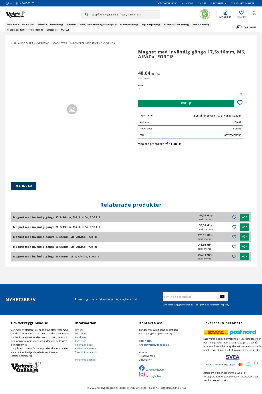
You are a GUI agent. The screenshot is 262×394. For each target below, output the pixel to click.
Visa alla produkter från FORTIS (160, 144)
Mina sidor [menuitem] (187, 3)
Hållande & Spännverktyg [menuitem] (177, 24)
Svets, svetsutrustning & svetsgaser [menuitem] (98, 24)
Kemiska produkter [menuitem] (16, 30)
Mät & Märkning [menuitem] (201, 24)
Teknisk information (86, 352)
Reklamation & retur (86, 348)
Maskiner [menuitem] (71, 24)
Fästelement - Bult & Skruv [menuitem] (20, 24)
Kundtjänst (81, 337)
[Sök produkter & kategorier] (126, 14)
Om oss (79, 329)
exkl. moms (250, 27)
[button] (241, 14)
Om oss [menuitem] (202, 3)
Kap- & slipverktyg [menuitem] (151, 24)
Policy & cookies (84, 344)
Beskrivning (23, 186)
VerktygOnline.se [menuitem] (167, 3)
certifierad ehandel (85, 359)
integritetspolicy (221, 304)
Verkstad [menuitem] (42, 24)
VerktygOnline (153, 376)
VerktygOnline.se (155, 369)
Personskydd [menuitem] (36, 30)
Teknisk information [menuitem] (242, 3)
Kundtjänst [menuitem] (217, 3)
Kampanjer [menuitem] (51, 30)
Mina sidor (81, 333)
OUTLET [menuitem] (65, 30)
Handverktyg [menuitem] (56, 24)
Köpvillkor (80, 341)
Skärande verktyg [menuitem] (129, 24)
